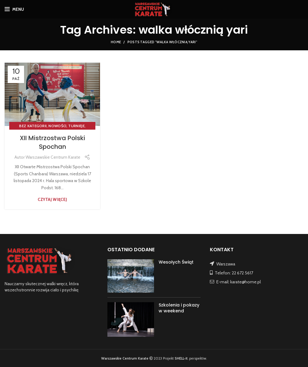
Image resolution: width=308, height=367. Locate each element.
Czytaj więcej (52, 200)
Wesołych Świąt (176, 262)
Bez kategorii (33, 125)
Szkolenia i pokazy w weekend (179, 308)
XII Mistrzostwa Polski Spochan (52, 142)
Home (116, 42)
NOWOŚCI (57, 125)
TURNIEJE (76, 125)
